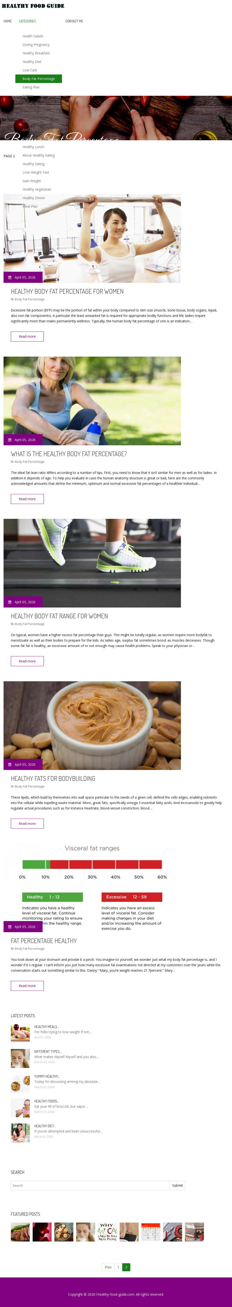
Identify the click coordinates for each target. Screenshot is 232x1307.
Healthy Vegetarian (36, 189)
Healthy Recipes (34, 104)
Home (8, 21)
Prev (108, 1263)
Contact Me (74, 21)
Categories (27, 21)
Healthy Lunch (33, 146)
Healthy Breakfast (36, 53)
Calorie (27, 95)
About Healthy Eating (38, 155)
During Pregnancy (36, 44)
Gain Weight (31, 181)
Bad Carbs (30, 129)
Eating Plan (30, 87)
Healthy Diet (31, 61)
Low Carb (29, 70)
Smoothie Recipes (36, 112)
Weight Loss (31, 121)
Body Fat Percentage (38, 78)
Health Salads (32, 36)
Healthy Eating (33, 164)
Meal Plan (30, 206)
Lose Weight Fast (35, 172)
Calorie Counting (35, 138)
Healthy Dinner (33, 198)
